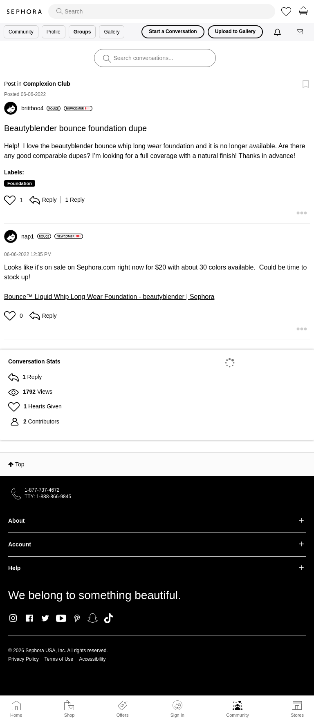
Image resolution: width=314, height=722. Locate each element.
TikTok (108, 618)
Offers (123, 715)
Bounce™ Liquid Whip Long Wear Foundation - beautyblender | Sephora (109, 296)
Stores (297, 715)
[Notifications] (278, 32)
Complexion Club (46, 83)
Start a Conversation (173, 31)
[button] (11, 200)
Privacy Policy (23, 659)
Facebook (29, 618)
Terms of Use (59, 659)
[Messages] (300, 32)
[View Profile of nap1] (36, 236)
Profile (54, 32)
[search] (161, 11)
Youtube (61, 619)
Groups (82, 32)
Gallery (111, 32)
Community (237, 715)
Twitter (45, 618)
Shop (69, 715)
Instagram (13, 618)
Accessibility (92, 659)
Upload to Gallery (235, 31)
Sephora (24, 11)
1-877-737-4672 (42, 490)
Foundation (19, 183)
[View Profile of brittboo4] (41, 108)
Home (16, 715)
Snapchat (92, 618)
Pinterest (77, 618)
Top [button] (20, 464)
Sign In (177, 709)
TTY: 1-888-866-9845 (48, 496)
